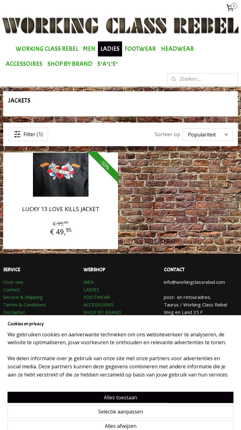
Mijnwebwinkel (199, 418)
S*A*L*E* (107, 64)
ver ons (15, 282)
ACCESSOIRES (24, 64)
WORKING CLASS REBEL (47, 49)
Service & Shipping (23, 297)
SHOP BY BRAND (69, 64)
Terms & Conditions (24, 304)
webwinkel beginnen (145, 418)
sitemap (108, 418)
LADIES (110, 49)
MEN (89, 49)
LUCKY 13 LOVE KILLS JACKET (60, 209)
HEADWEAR (177, 49)
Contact (11, 289)
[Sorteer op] (208, 135)
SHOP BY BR (97, 312)
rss (121, 418)
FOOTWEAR (140, 49)
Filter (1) (28, 134)
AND (116, 312)
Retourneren (17, 319)
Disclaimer (14, 312)
